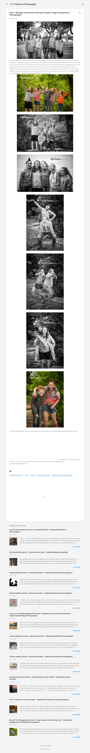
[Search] (83, 4)
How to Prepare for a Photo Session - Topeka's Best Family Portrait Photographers (39, 700)
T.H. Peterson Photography (23, 4)
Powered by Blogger (45, 745)
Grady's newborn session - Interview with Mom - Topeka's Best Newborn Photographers (40, 593)
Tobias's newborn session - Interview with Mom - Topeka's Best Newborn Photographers (41, 657)
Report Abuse (45, 749)
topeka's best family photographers (62, 475)
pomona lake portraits (43, 475)
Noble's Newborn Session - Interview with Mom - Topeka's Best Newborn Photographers (41, 573)
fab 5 (26, 475)
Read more (77, 547)
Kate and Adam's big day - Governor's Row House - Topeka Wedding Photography (38, 552)
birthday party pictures (16, 475)
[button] (79, 13)
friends (33, 475)
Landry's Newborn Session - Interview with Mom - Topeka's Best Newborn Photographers (41, 636)
